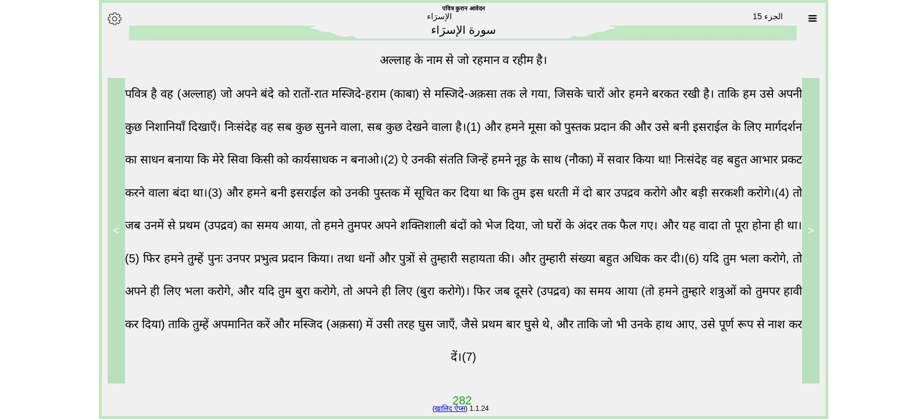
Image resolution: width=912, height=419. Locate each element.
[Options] (107, 19)
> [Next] (108, 230)
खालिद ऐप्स (442, 408)
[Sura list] (805, 19)
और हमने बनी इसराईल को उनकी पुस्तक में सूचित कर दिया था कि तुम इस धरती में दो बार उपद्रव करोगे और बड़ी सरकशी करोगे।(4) (502, 192)
